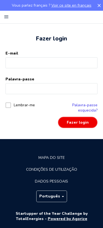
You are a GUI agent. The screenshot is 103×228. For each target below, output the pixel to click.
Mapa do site (51, 157)
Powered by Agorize (67, 218)
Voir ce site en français (71, 5)
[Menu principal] (6, 17)
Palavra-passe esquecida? (85, 107)
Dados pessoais (51, 181)
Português (51, 196)
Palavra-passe (19, 79)
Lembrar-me (24, 105)
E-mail (11, 53)
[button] (99, 5)
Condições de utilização (51, 169)
